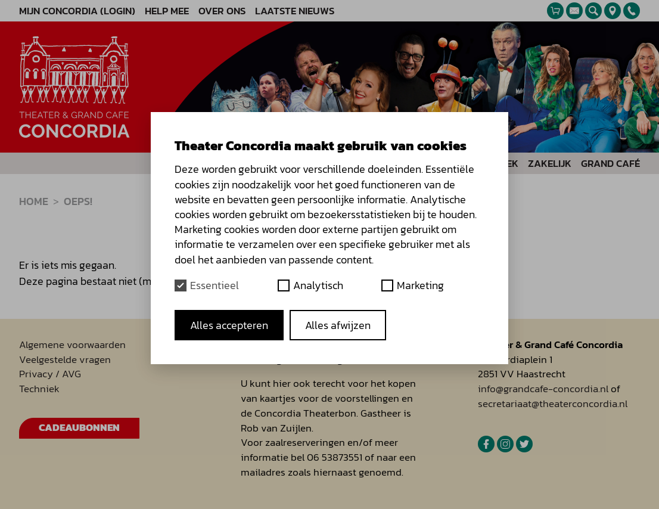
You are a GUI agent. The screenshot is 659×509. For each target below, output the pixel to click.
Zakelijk (549, 163)
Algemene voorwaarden (72, 344)
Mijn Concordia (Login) (77, 11)
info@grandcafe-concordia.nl (543, 388)
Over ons (221, 11)
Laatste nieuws (294, 11)
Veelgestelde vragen (65, 359)
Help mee (167, 11)
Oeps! (78, 201)
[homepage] (74, 87)
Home (33, 201)
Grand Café (610, 163)
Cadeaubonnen (79, 427)
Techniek (39, 388)
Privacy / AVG (50, 374)
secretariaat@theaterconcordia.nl (552, 403)
